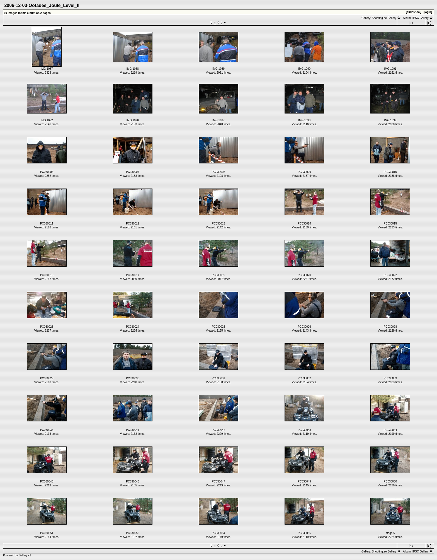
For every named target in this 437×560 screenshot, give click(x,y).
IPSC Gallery (422, 18)
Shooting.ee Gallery (386, 18)
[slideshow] (413, 12)
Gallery (23, 555)
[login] (427, 12)
